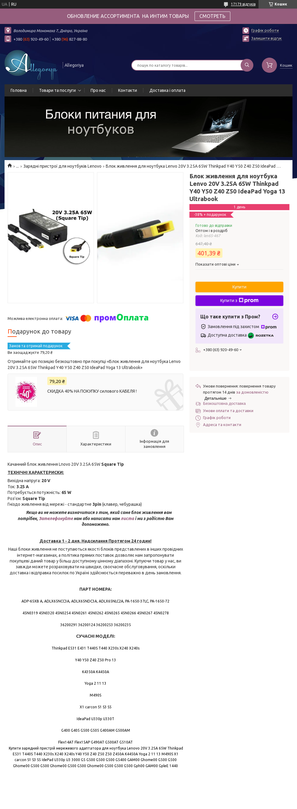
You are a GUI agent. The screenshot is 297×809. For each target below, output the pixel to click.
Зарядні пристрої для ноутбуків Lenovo (62, 166)
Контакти (127, 90)
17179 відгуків (243, 4)
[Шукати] (247, 65)
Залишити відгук (266, 38)
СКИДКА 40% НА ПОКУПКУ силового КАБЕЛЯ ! (92, 391)
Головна (19, 90)
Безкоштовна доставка (224, 403)
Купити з (239, 300)
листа (127, 518)
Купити (239, 286)
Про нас (98, 90)
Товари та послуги (57, 90)
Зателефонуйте (56, 518)
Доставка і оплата (167, 90)
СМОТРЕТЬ (212, 16)
